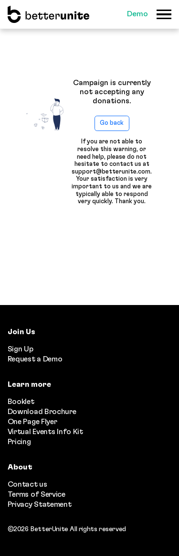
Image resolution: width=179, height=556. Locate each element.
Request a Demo (35, 359)
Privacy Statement (40, 504)
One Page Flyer (32, 421)
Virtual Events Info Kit (45, 432)
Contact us (27, 484)
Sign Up (20, 349)
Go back (112, 123)
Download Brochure (42, 411)
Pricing (19, 442)
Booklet (21, 401)
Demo (137, 14)
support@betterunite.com (111, 172)
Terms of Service (36, 494)
